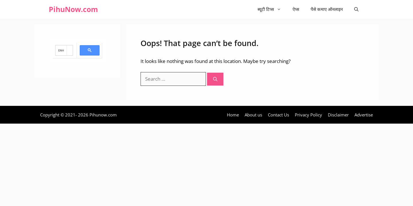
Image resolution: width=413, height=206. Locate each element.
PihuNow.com (73, 9)
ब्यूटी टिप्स (272, 9)
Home (233, 115)
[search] (61, 50)
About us (253, 115)
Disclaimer (338, 115)
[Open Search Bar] (356, 9)
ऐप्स (296, 9)
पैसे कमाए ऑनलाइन (327, 9)
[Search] (215, 79)
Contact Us (278, 115)
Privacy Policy (308, 115)
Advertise (363, 115)
